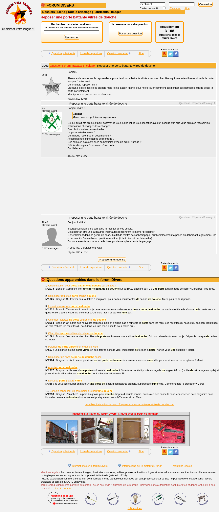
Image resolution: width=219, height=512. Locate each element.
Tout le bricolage (79, 11)
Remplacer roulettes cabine (72, 295)
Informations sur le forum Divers (88, 465)
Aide (187, 8)
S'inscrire (175, 8)
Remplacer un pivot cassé (74, 356)
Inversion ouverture (69, 306)
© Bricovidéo (135, 508)
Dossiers (48, 11)
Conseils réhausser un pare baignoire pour (81, 390)
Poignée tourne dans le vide (73, 346)
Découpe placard (65, 380)
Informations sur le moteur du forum (140, 465)
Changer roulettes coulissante (77, 319)
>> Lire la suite (62, 488)
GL (43, 108)
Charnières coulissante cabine (75, 333)
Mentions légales (182, 465)
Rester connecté (149, 8)
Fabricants (101, 11)
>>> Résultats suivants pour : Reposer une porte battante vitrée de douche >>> (129, 404)
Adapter (62, 367)
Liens (61, 11)
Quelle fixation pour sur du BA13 (82, 285)
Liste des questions (91, 53)
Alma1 (45, 222)
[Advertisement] (140, 186)
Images (116, 11)
